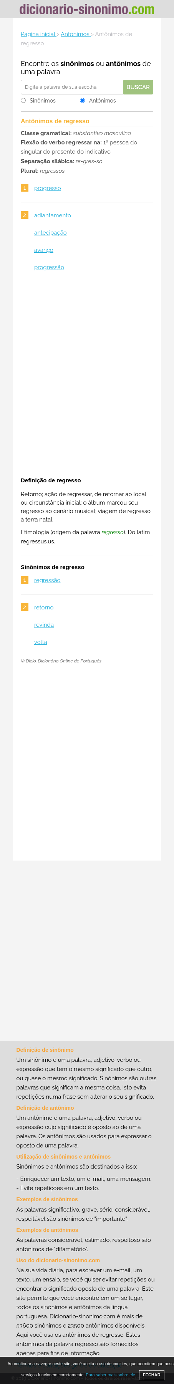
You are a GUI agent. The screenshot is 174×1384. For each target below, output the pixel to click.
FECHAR (152, 1374)
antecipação (50, 232)
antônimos (123, 64)
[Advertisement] (87, 375)
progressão (49, 267)
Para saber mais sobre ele (110, 1374)
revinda (44, 624)
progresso (47, 188)
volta (40, 642)
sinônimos (77, 64)
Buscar (138, 87)
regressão (47, 580)
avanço (43, 250)
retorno (44, 607)
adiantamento (52, 215)
